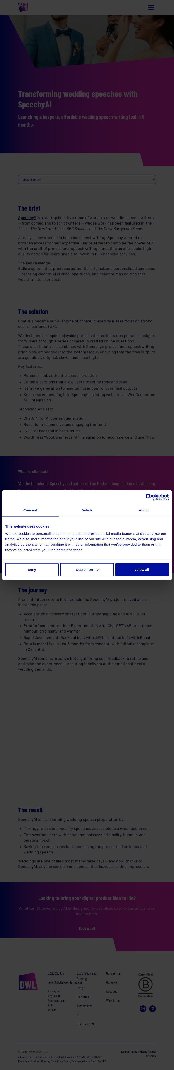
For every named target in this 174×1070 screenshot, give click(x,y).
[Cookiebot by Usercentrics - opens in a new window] (149, 497)
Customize (87, 569)
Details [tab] (87, 510)
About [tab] (144, 510)
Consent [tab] (30, 510)
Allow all (142, 569)
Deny (32, 569)
